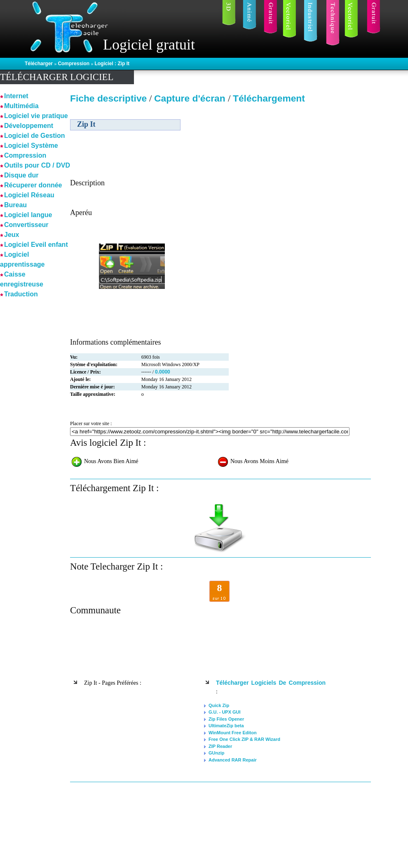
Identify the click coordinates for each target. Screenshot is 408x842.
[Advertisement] (300, 164)
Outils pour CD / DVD (37, 165)
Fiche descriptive (108, 98)
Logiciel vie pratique (36, 115)
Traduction (21, 294)
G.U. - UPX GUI (225, 712)
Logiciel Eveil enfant (36, 244)
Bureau (15, 204)
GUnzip (217, 752)
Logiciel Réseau (29, 195)
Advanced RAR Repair (233, 759)
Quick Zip (219, 705)
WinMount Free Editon (233, 732)
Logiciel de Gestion (34, 135)
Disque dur (21, 175)
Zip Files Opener (226, 719)
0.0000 (162, 372)
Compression (74, 63)
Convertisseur (26, 224)
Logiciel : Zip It (111, 63)
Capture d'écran (191, 98)
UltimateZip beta (226, 725)
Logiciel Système (31, 145)
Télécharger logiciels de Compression (271, 682)
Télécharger (39, 63)
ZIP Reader (220, 746)
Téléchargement (269, 98)
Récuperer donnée (33, 185)
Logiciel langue (28, 214)
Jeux (11, 234)
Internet (16, 95)
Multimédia (21, 105)
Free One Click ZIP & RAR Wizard (244, 739)
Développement (28, 125)
